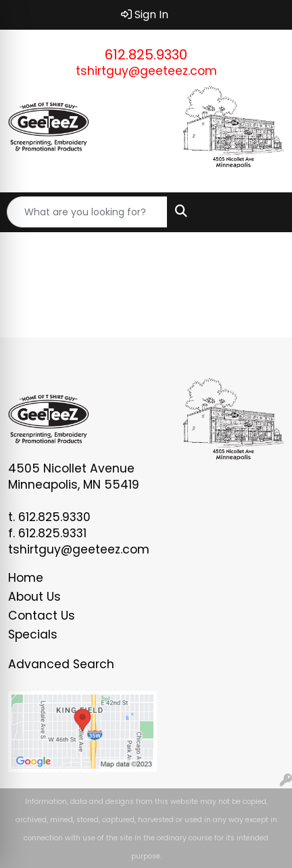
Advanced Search (61, 664)
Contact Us (41, 615)
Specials (32, 634)
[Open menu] (264, 211)
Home (25, 578)
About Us (34, 597)
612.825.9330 (146, 54)
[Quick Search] (87, 211)
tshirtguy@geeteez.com (146, 71)
